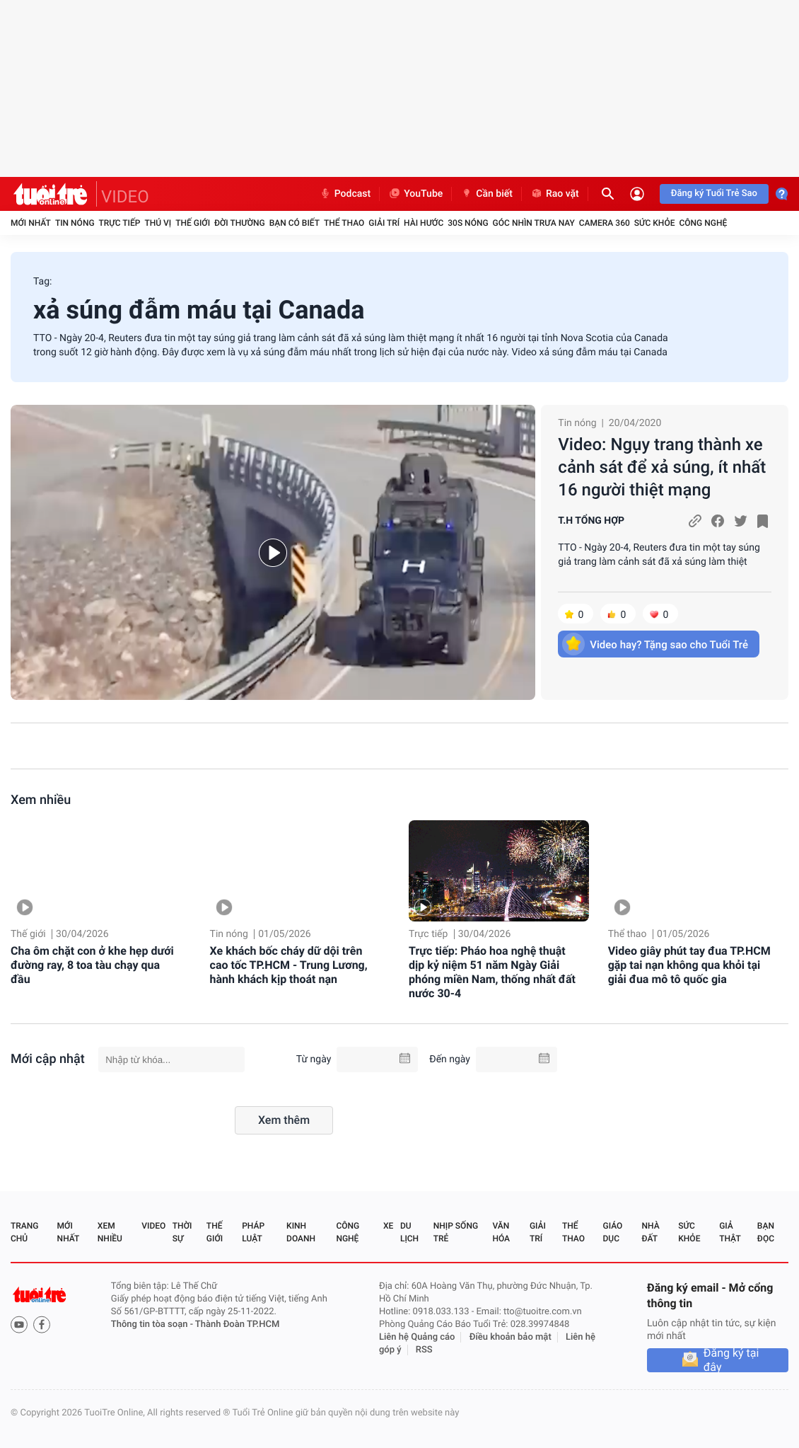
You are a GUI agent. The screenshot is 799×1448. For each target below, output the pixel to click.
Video (153, 1226)
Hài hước (423, 223)
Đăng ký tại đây (731, 1360)
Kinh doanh (300, 1232)
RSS (424, 1350)
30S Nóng (468, 223)
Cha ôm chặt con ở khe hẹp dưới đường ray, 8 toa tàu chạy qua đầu (92, 965)
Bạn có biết (294, 223)
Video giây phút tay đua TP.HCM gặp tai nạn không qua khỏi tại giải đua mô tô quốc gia (689, 965)
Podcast (345, 194)
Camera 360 (604, 223)
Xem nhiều (41, 800)
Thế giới (192, 223)
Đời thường (239, 223)
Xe (388, 1226)
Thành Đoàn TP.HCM (237, 1324)
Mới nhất (31, 223)
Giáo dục (613, 1232)
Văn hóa (501, 1232)
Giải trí (384, 223)
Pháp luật (253, 1232)
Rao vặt (554, 194)
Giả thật (729, 1232)
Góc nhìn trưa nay (534, 223)
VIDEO (125, 197)
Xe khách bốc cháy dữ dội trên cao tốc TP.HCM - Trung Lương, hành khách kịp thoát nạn (289, 965)
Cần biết (486, 194)
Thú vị (157, 223)
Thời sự (182, 1232)
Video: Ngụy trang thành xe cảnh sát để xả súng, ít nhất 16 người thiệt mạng (662, 467)
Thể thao (344, 223)
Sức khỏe (654, 223)
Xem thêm (284, 1120)
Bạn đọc (765, 1232)
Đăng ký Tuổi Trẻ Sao (714, 193)
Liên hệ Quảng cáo (417, 1337)
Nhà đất (650, 1232)
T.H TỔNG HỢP (591, 521)
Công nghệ (703, 223)
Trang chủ (24, 1232)
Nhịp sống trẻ (455, 1232)
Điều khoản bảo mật (511, 1337)
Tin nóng (75, 223)
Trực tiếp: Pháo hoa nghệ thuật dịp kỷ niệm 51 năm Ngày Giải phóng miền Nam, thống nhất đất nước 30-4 (492, 972)
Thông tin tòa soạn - (153, 1324)
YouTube (415, 194)
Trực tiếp (120, 223)
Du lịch (409, 1232)
